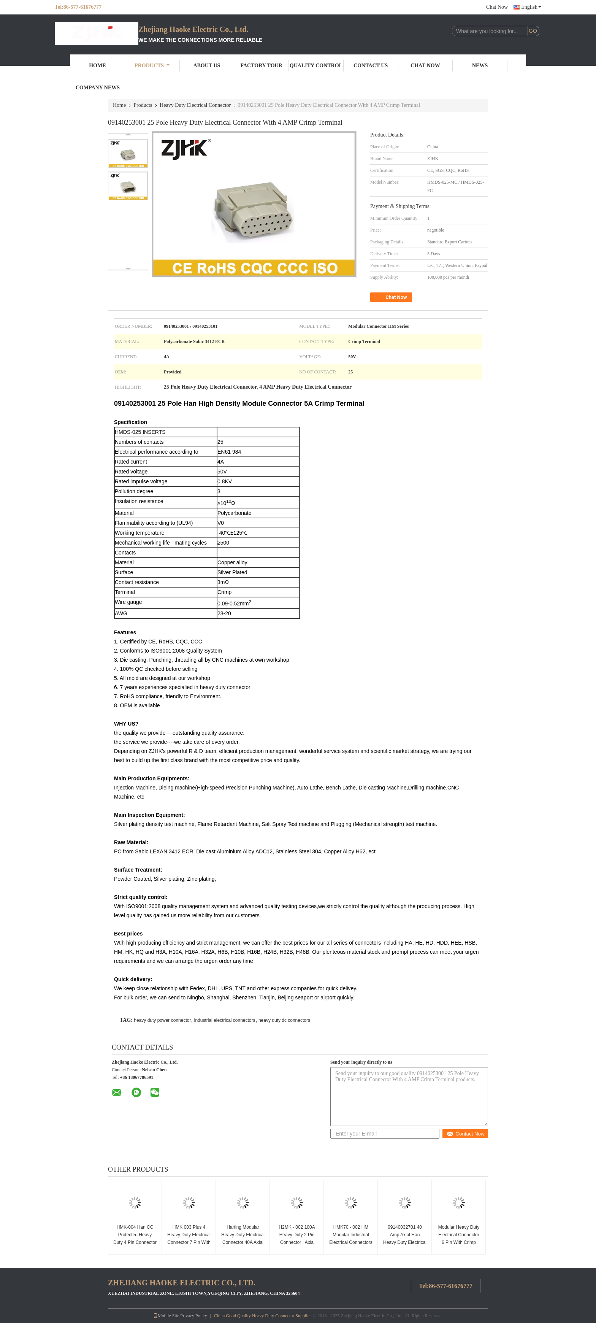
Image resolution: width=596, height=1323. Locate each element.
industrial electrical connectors (224, 1020)
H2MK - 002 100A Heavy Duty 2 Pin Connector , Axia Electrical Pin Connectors (297, 1242)
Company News (98, 88)
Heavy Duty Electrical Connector (195, 105)
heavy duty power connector (162, 1020)
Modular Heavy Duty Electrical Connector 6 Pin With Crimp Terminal (459, 1239)
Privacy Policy (193, 1315)
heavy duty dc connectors (284, 1020)
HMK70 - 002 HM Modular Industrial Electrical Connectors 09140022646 (350, 1239)
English (531, 7)
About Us (206, 65)
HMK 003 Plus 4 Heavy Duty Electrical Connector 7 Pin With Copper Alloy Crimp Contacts (189, 1242)
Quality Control (316, 65)
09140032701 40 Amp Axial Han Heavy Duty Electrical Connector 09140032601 (404, 1242)
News (480, 65)
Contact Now (465, 1134)
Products (152, 65)
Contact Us (370, 65)
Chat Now (497, 7)
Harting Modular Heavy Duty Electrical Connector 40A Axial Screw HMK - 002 (243, 1239)
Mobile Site (166, 1315)
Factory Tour (261, 65)
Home (97, 65)
